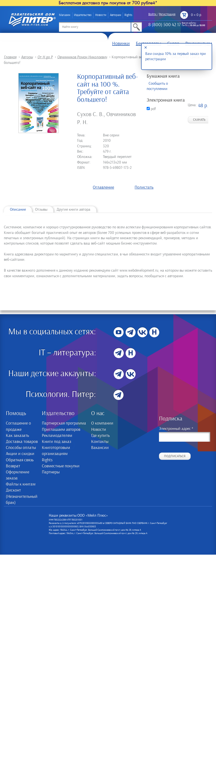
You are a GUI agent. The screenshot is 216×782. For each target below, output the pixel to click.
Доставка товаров (22, 441)
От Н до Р (45, 57)
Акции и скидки (20, 453)
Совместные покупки (60, 466)
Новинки (121, 43)
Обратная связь (20, 460)
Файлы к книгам (21, 484)
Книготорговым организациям (56, 450)
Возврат (13, 466)
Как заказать (17, 435)
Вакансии (100, 447)
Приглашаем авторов (61, 429)
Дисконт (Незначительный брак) (21, 496)
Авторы (27, 57)
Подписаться (175, 456)
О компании (102, 423)
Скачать (199, 120)
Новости (100, 15)
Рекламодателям (57, 435)
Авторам (115, 15)
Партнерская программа (64, 423)
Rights (128, 15)
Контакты (99, 441)
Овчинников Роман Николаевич (82, 57)
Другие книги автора (73, 209)
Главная (10, 57)
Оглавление (103, 187)
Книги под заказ (56, 441)
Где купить (100, 435)
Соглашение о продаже (18, 426)
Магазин (64, 15)
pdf (151, 109)
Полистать (144, 187)
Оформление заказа (17, 475)
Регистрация (167, 14)
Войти (152, 14)
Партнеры (51, 472)
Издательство (83, 15)
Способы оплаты (21, 447)
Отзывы (41, 209)
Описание (18, 209)
